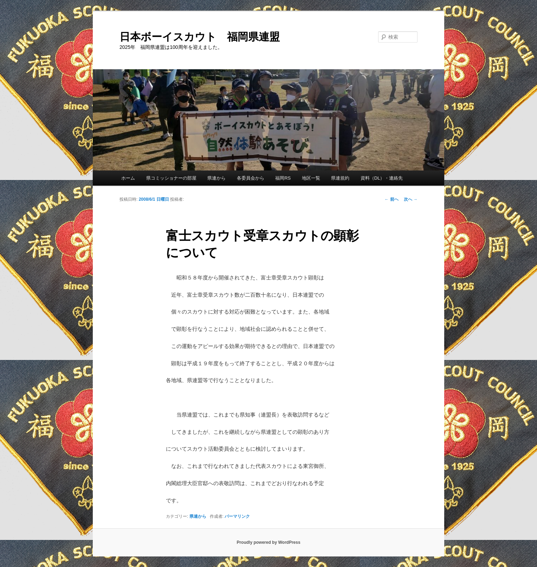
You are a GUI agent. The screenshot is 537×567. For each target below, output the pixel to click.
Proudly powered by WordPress (268, 542)
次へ (411, 199)
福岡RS (283, 178)
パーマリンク (237, 516)
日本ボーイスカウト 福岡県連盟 (199, 37)
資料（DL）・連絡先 (382, 178)
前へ (391, 199)
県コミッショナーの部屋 (171, 178)
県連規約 (340, 178)
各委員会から (250, 178)
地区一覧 (311, 178)
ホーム (128, 178)
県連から (216, 178)
